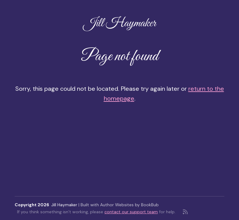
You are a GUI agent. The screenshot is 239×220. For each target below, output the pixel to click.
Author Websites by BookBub (129, 204)
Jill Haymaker (119, 23)
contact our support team (131, 212)
